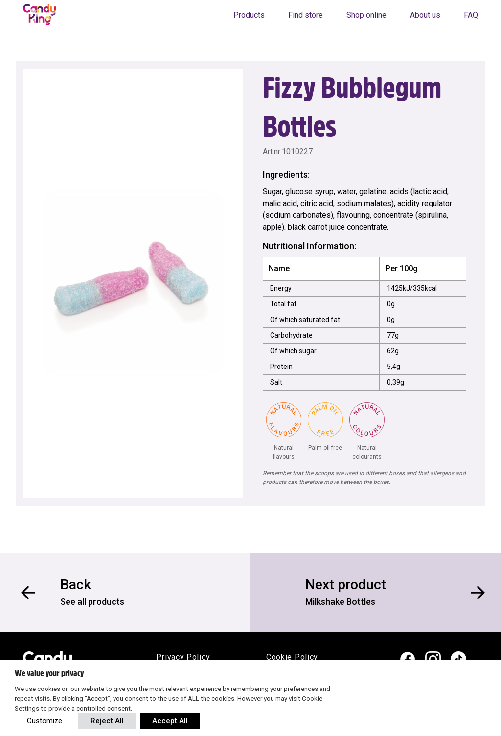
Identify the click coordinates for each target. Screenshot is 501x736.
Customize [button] (44, 720)
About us (425, 15)
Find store (305, 15)
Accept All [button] (170, 720)
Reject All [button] (107, 720)
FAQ (471, 15)
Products (249, 15)
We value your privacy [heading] (49, 673)
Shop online (366, 15)
